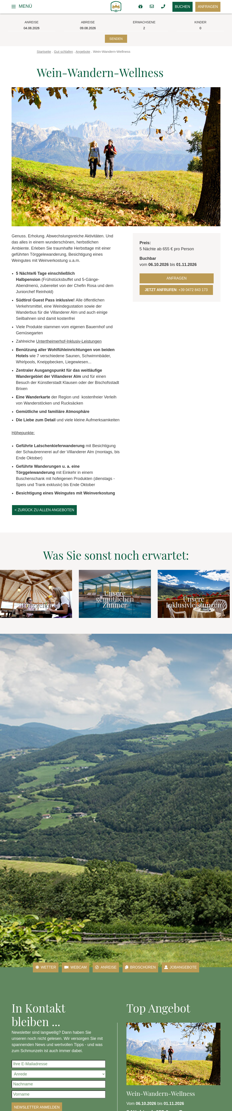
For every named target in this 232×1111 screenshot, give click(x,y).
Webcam (71, 970)
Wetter (39, 970)
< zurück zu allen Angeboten (48, 512)
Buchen (177, 7)
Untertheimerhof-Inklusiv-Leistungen (69, 341)
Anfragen (206, 7)
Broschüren (142, 970)
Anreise (104, 970)
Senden (116, 39)
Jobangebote (186, 970)
